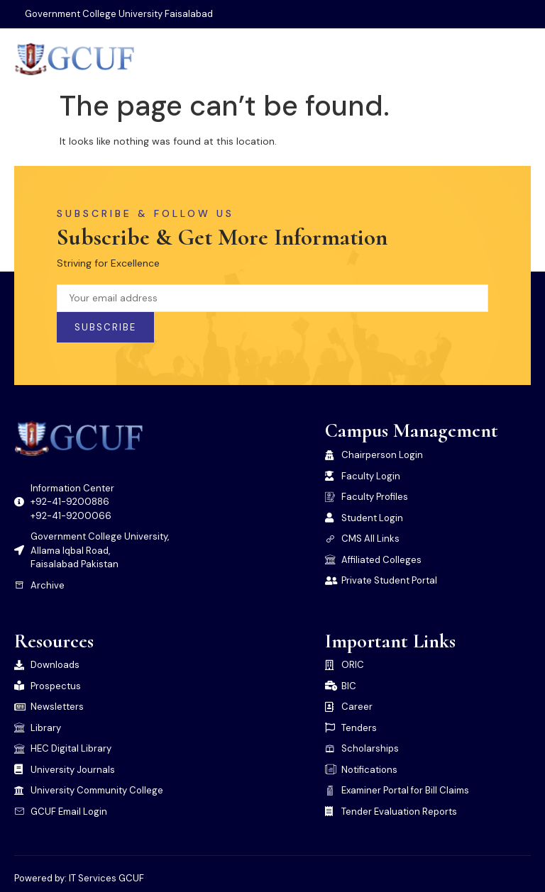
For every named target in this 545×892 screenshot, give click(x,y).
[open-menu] (521, 59)
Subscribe (105, 327)
